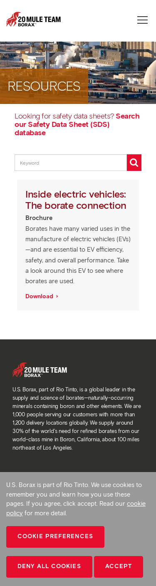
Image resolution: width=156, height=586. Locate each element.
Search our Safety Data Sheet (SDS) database (77, 124)
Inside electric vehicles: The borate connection (77, 199)
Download (40, 296)
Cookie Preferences (55, 536)
